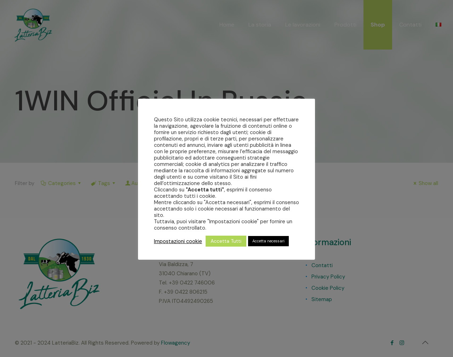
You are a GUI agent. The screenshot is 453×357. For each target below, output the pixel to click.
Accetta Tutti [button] (226, 241)
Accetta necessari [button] (268, 240)
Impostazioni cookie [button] (178, 241)
